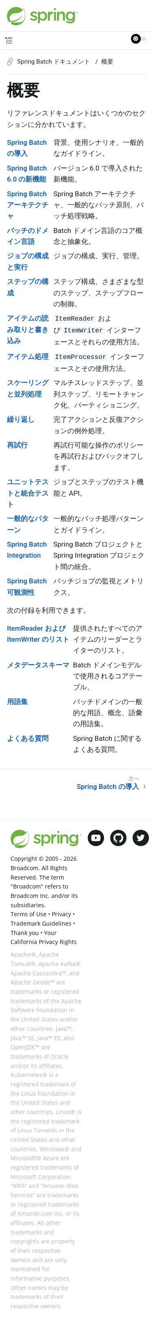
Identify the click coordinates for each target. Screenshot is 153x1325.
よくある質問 (28, 738)
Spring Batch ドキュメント (54, 61)
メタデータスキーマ (38, 665)
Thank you (25, 933)
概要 (107, 61)
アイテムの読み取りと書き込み (28, 329)
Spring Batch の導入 (108, 786)
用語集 (17, 702)
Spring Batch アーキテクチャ (28, 205)
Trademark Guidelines (41, 923)
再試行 (17, 445)
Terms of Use (29, 914)
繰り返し (21, 419)
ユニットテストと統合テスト (28, 493)
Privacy (61, 914)
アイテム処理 (28, 356)
